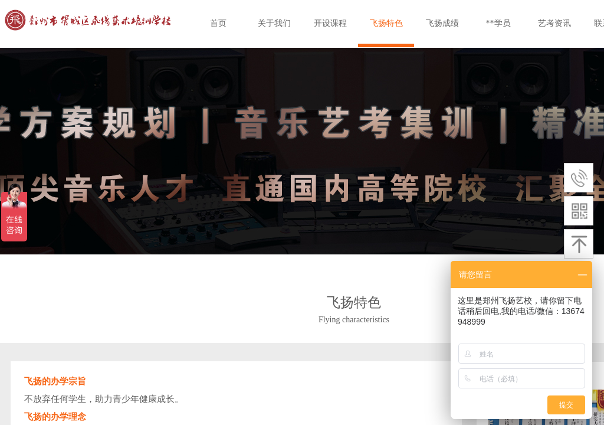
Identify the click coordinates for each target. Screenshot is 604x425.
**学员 (498, 23)
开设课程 (330, 23)
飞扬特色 (386, 23)
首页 (218, 23)
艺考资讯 (554, 23)
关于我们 (274, 23)
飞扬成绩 (442, 23)
